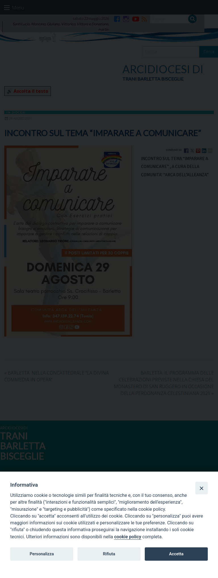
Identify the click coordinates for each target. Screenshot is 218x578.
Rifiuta (109, 553)
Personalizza (42, 553)
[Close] (201, 488)
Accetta (176, 553)
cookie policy (127, 536)
